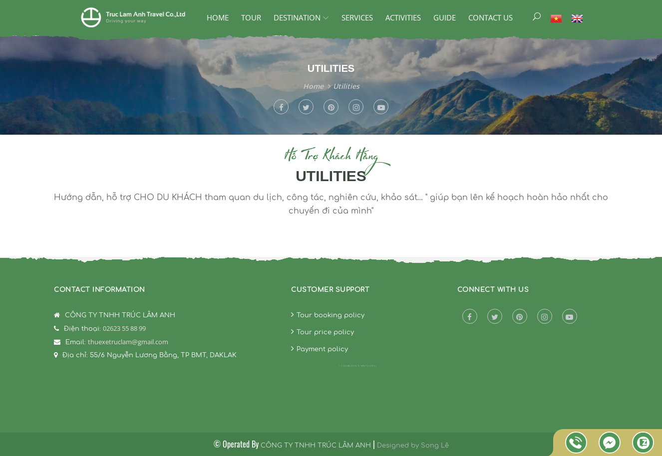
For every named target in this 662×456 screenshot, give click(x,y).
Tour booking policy (330, 315)
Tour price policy (325, 332)
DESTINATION (297, 17)
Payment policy (322, 349)
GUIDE (444, 17)
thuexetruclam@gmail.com (128, 341)
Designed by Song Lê (413, 445)
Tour (251, 17)
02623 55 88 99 (124, 328)
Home (218, 17)
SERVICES (357, 17)
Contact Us (490, 17)
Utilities (346, 86)
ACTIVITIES (403, 17)
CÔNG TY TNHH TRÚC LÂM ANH (316, 445)
